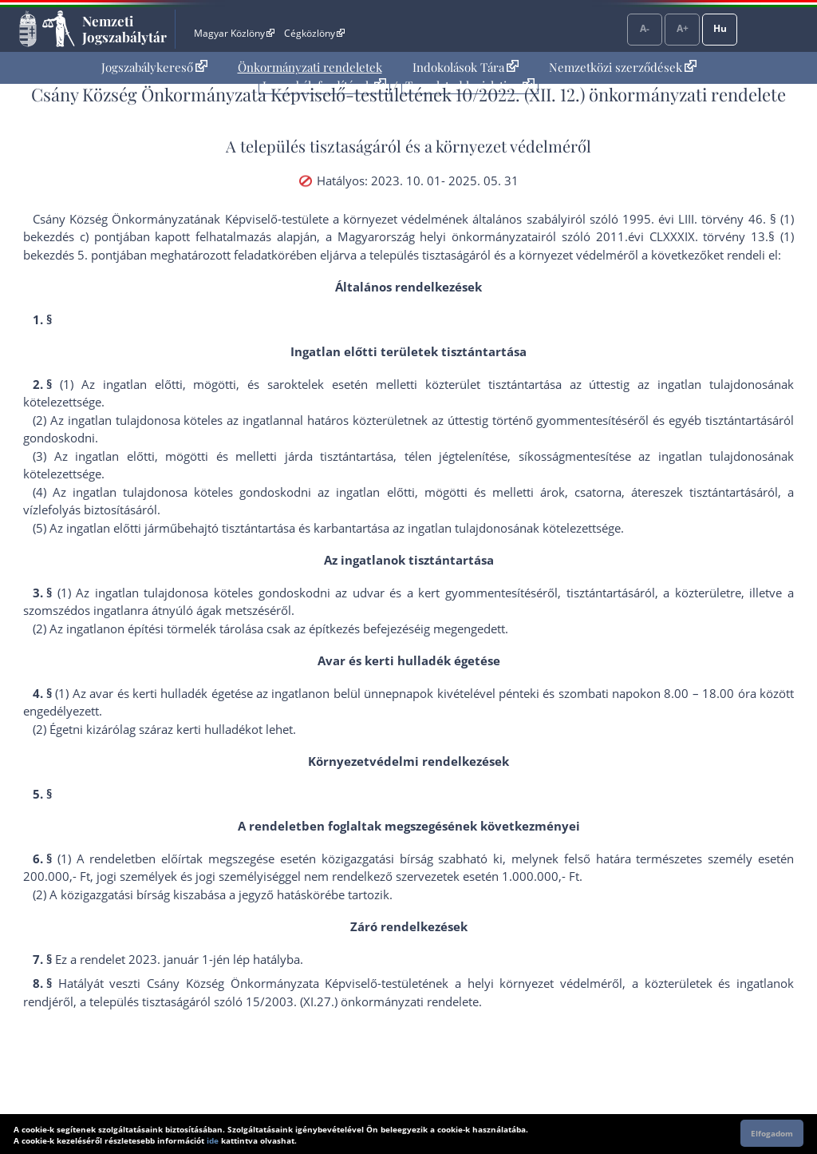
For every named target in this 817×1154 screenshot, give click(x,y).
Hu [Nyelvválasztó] (720, 28)
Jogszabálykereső (154, 67)
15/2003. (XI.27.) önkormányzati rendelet (359, 1001)
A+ (683, 28)
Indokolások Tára (465, 67)
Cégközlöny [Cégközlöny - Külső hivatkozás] (314, 33)
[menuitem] (154, 67)
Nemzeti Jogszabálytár (124, 29)
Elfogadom (772, 1133)
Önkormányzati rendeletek (310, 67)
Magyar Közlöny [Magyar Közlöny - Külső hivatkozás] (234, 33)
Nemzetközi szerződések (623, 67)
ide (213, 1140)
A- (644, 28)
